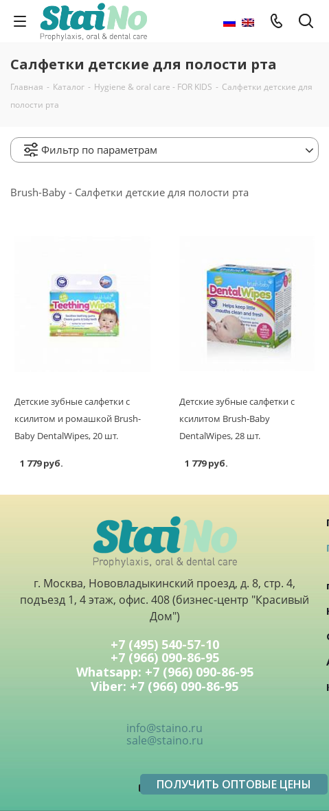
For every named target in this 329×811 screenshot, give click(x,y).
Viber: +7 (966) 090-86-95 (164, 687)
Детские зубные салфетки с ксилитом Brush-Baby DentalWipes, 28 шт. (237, 418)
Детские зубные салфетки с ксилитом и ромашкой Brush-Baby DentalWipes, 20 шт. (77, 418)
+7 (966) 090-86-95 (165, 658)
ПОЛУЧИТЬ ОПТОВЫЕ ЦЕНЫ (234, 784)
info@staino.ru (164, 728)
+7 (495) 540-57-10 (165, 644)
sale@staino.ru (164, 740)
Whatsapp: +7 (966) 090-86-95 (164, 673)
